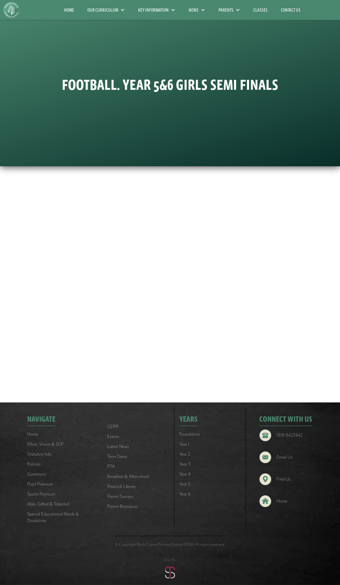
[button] (106, 10)
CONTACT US (290, 10)
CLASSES (260, 10)
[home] (14, 10)
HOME (69, 10)
